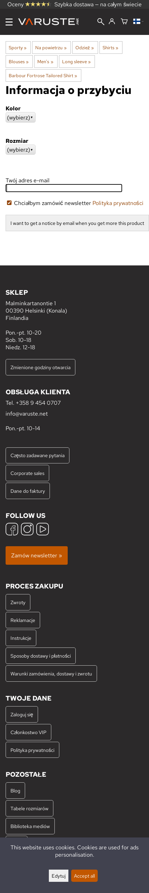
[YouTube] (42, 530)
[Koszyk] (124, 22)
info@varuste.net (27, 413)
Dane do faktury (27, 491)
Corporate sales (27, 473)
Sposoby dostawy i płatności (40, 655)
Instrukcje (20, 638)
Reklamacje (22, 620)
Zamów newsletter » (36, 555)
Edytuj (59, 875)
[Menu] (9, 22)
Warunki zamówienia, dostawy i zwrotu (51, 673)
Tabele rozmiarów (29, 808)
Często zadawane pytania (37, 455)
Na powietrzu (50, 47)
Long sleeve (76, 61)
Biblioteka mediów (30, 826)
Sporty (18, 47)
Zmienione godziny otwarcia (40, 367)
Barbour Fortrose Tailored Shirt (43, 75)
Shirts (110, 47)
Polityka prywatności (117, 203)
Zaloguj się (21, 714)
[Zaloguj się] (112, 21)
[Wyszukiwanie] (100, 22)
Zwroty (17, 602)
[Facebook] (12, 530)
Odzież (84, 47)
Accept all (84, 875)
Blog (15, 790)
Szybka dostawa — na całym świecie (98, 4)
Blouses (19, 61)
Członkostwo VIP (28, 732)
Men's (45, 61)
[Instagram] (27, 530)
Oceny (29, 4)
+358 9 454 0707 (38, 403)
